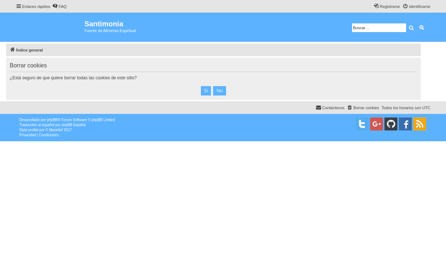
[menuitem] (59, 6)
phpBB (52, 120)
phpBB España (74, 125)
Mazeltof (56, 130)
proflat (33, 130)
